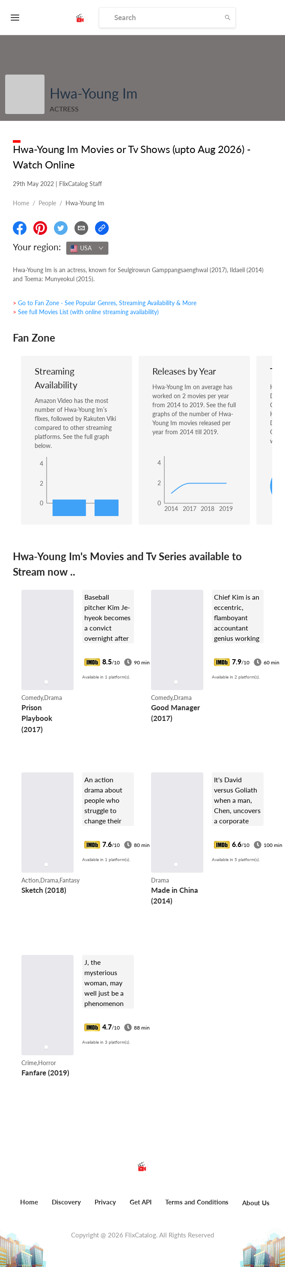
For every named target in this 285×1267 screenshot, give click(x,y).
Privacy (105, 1202)
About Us (256, 1203)
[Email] (81, 228)
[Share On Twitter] (61, 228)
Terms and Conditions (197, 1202)
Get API (140, 1202)
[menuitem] (29, 1206)
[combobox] (87, 248)
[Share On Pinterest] (40, 228)
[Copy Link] (102, 228)
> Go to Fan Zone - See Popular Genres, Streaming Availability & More (104, 302)
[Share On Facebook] (20, 228)
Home (21, 203)
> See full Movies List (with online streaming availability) (86, 311)
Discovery (66, 1202)
